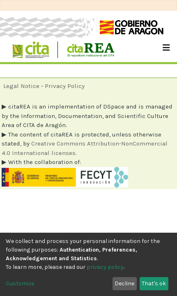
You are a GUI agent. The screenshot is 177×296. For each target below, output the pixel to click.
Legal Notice (21, 86)
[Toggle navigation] (166, 50)
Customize (20, 283)
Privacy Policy (65, 86)
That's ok (154, 283)
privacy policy (105, 267)
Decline (124, 283)
